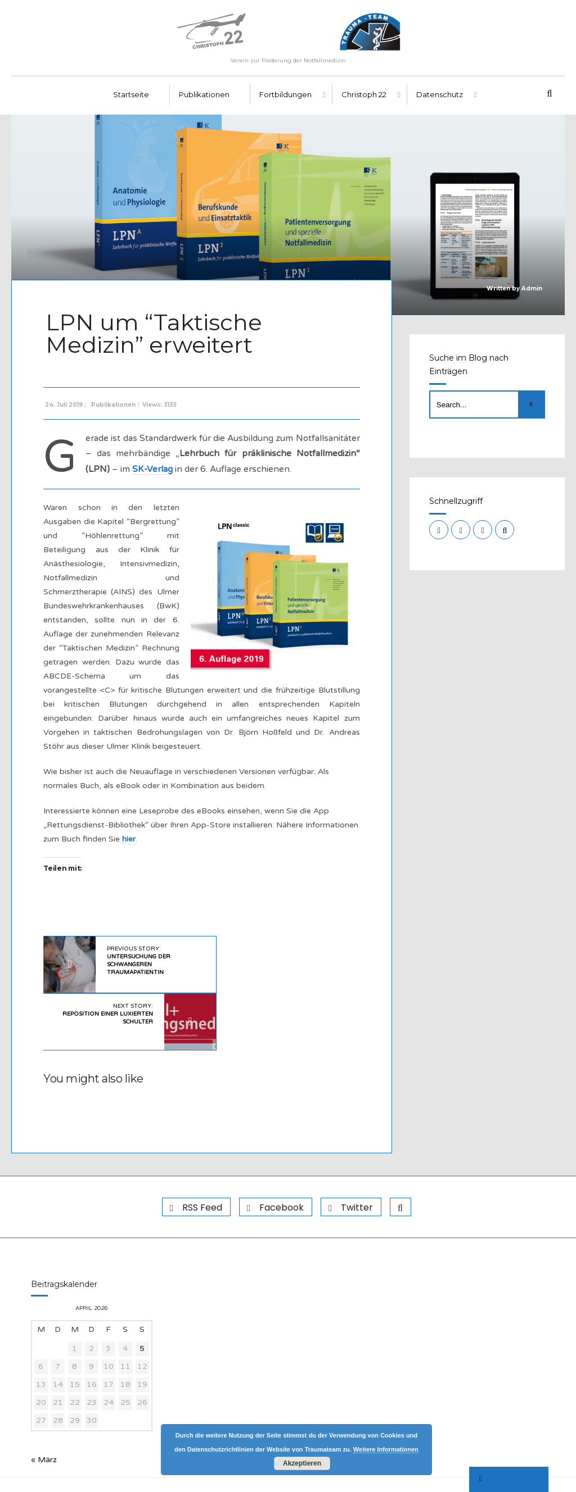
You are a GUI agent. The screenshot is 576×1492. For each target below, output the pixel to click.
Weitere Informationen (385, 1449)
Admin (531, 295)
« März (44, 1423)
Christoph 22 (363, 101)
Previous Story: (135, 980)
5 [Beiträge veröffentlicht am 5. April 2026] (142, 1312)
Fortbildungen (285, 101)
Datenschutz (439, 101)
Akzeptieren (302, 1463)
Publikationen (204, 101)
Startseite (131, 101)
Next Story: (265, 976)
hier (186, 857)
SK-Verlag (243, 472)
